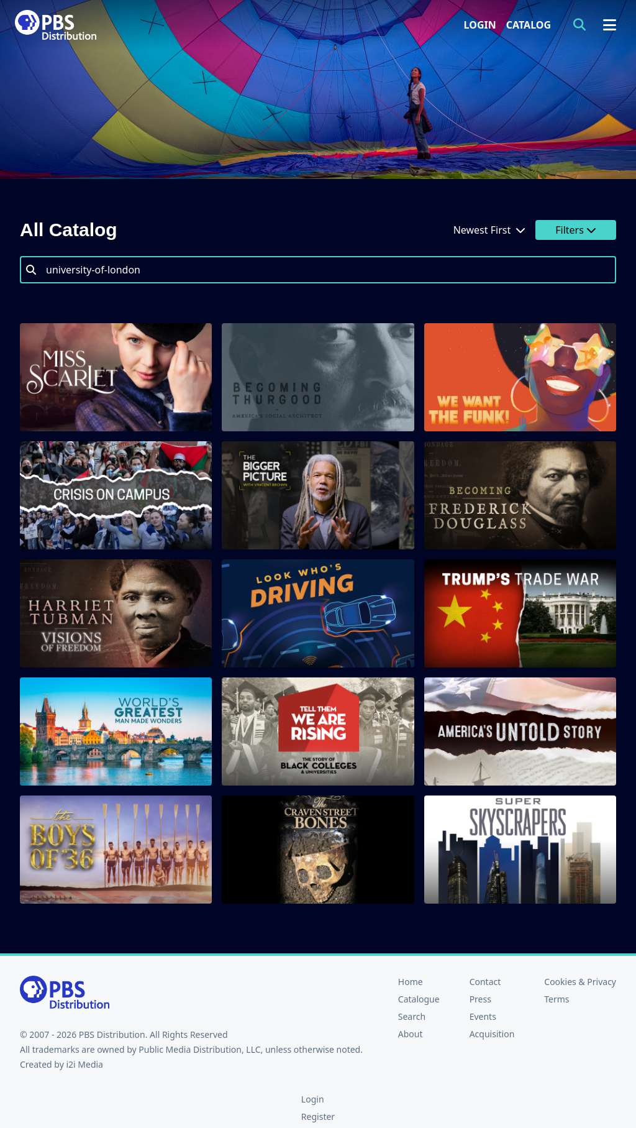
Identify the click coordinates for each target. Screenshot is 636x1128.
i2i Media (84, 1064)
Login (480, 25)
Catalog (528, 25)
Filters (575, 230)
